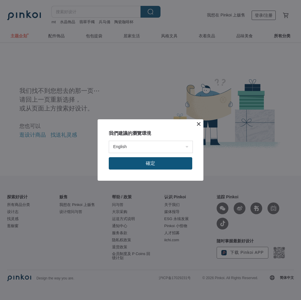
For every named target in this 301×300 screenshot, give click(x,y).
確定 (150, 163)
